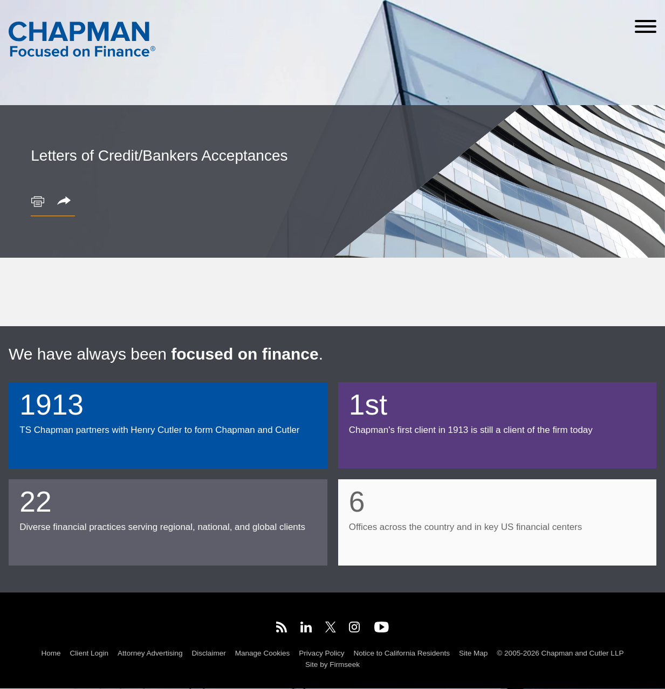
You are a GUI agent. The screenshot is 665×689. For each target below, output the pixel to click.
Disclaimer (208, 653)
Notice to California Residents (402, 653)
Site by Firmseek (332, 664)
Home (51, 653)
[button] (65, 201)
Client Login (89, 653)
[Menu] (646, 26)
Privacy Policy (321, 653)
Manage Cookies (262, 653)
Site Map (473, 653)
